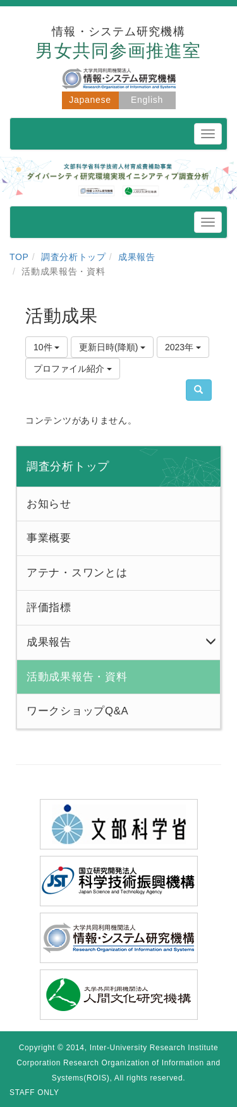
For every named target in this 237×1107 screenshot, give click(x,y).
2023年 (183, 347)
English (147, 100)
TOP (19, 257)
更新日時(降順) (112, 347)
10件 (46, 347)
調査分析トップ (73, 257)
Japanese (90, 100)
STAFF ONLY (34, 1092)
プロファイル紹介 (72, 369)
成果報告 (136, 257)
